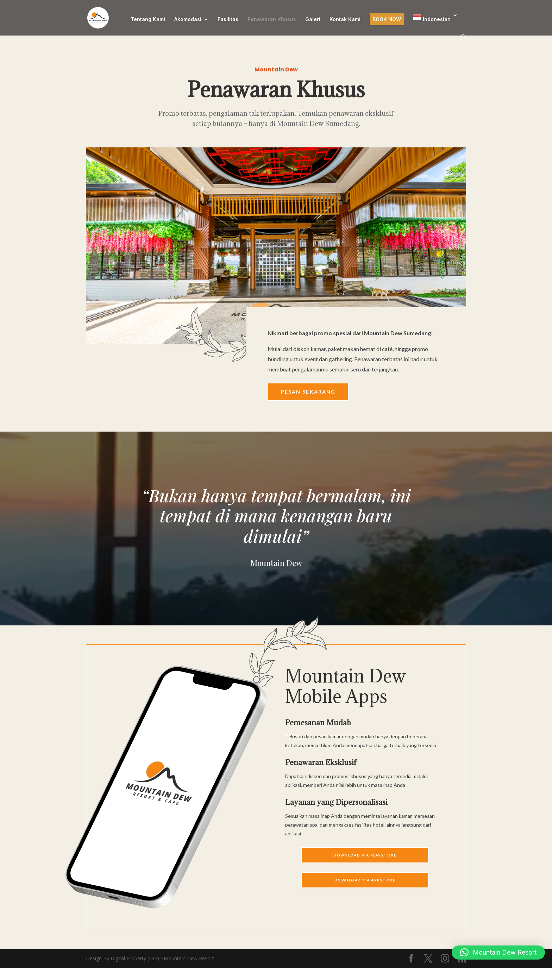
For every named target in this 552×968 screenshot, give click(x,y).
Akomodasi (187, 19)
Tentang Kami (148, 19)
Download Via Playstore (364, 855)
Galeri (312, 19)
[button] (498, 952)
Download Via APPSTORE (365, 880)
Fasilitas (228, 19)
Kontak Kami (345, 19)
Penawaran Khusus (271, 19)
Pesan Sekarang (308, 392)
